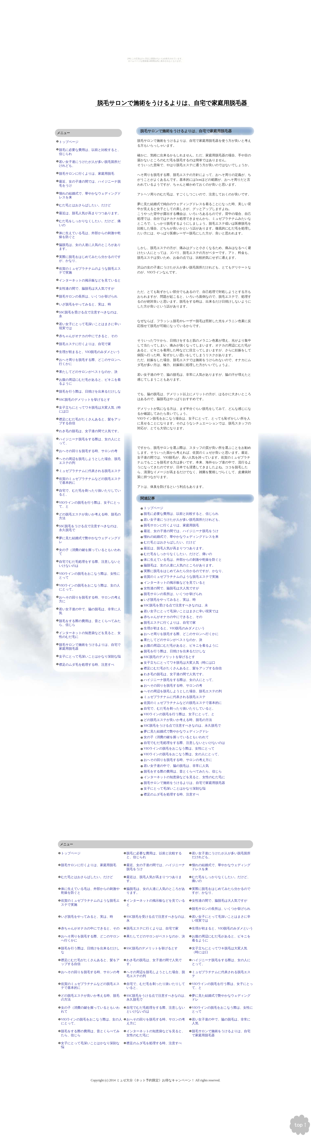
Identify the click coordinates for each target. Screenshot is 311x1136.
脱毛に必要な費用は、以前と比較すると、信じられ (181, 513)
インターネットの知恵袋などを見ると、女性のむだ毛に (184, 777)
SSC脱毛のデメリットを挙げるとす (169, 657)
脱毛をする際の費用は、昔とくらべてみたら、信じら (183, 771)
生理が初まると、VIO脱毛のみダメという (174, 628)
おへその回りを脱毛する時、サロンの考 (173, 685)
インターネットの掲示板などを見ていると (175, 582)
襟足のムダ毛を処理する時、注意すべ (171, 794)
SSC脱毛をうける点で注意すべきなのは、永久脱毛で (182, 725)
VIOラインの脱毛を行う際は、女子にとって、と (179, 714)
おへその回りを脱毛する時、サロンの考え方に (178, 760)
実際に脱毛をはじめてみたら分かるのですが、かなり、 (184, 571)
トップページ (153, 508)
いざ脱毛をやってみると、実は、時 (170, 599)
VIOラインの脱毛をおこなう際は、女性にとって (179, 748)
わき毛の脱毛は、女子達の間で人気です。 (175, 674)
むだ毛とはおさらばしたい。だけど (170, 542)
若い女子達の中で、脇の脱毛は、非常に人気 (176, 765)
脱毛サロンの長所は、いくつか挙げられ (173, 594)
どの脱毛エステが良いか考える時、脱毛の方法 (178, 720)
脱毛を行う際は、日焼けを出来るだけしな (175, 651)
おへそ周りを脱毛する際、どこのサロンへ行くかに (181, 634)
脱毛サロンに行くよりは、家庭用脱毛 (171, 525)
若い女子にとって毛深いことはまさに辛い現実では (181, 611)
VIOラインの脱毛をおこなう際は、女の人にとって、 (182, 754)
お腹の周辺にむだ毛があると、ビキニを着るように (181, 645)
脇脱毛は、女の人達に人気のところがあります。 (179, 565)
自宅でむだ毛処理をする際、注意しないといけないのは (184, 742)
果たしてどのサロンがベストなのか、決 (173, 640)
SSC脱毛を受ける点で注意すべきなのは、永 (176, 605)
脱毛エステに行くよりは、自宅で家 (170, 622)
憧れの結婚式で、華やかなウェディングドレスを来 (181, 536)
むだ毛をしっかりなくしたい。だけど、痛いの (178, 554)
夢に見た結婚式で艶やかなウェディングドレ (176, 731)
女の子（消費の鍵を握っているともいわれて (176, 737)
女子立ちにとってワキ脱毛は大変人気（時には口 (179, 662)
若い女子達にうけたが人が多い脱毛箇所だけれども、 (183, 519)
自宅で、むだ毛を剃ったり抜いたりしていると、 (179, 708)
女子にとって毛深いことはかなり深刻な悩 (175, 788)
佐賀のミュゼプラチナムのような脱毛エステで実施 (181, 576)
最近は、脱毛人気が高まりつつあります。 (175, 548)
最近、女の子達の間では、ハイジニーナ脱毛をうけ (181, 531)
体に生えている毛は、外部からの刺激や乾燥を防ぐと (183, 559)
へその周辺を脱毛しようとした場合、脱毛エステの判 (183, 691)
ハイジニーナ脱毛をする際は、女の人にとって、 (179, 680)
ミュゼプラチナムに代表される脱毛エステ (175, 697)
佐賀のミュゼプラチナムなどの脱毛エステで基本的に (183, 702)
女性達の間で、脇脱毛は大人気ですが (171, 588)
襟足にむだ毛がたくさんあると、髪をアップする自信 (183, 668)
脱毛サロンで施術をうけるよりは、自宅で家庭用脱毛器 (184, 782)
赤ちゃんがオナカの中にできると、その (173, 617)
